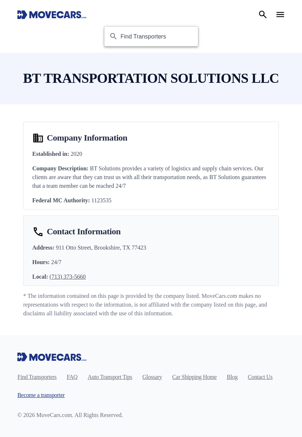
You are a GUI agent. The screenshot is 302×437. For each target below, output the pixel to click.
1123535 (101, 200)
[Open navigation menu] (280, 14)
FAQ (72, 377)
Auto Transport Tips (110, 377)
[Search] (263, 14)
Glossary (152, 377)
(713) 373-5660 (68, 277)
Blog (232, 377)
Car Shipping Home (194, 377)
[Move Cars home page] (52, 14)
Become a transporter (41, 395)
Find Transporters (37, 377)
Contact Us (260, 377)
